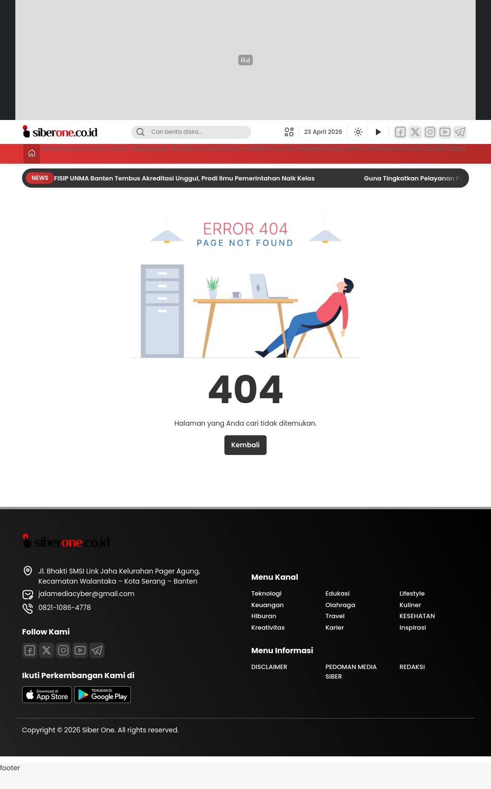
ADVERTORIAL (444, 170)
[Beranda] (30, 154)
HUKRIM (347, 152)
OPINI (55, 152)
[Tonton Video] (378, 132)
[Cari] (140, 132)
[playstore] (102, 716)
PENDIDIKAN (198, 152)
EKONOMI (248, 152)
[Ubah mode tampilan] (357, 132)
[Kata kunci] (207, 132)
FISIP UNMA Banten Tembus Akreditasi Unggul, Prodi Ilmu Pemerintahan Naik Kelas (185, 194)
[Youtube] (80, 666)
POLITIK (387, 152)
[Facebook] (400, 132)
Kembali (245, 461)
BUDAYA (92, 152)
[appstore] (47, 716)
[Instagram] (430, 132)
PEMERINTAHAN (441, 152)
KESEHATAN (299, 152)
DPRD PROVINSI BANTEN (85, 170)
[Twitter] (415, 132)
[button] (291, 132)
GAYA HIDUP (142, 152)
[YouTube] (445, 132)
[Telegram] (460, 132)
